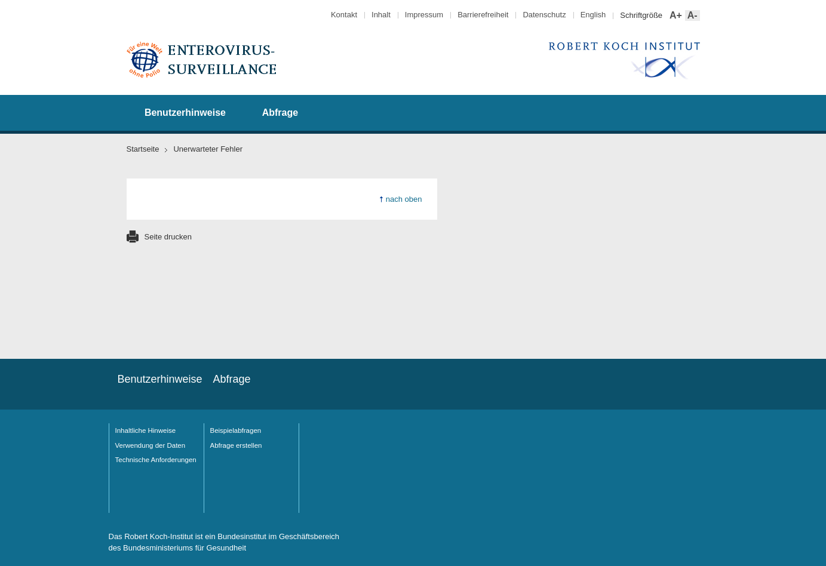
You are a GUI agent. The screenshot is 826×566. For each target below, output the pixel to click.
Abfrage (280, 112)
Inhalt (381, 14)
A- (691, 15)
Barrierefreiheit (482, 14)
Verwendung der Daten (150, 445)
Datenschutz (544, 14)
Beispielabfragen (236, 430)
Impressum (424, 14)
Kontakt (344, 14)
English (593, 14)
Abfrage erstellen (236, 445)
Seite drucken (168, 236)
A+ (674, 15)
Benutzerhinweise (185, 112)
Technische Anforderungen (155, 459)
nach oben (404, 199)
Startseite (143, 148)
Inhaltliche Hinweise (145, 430)
